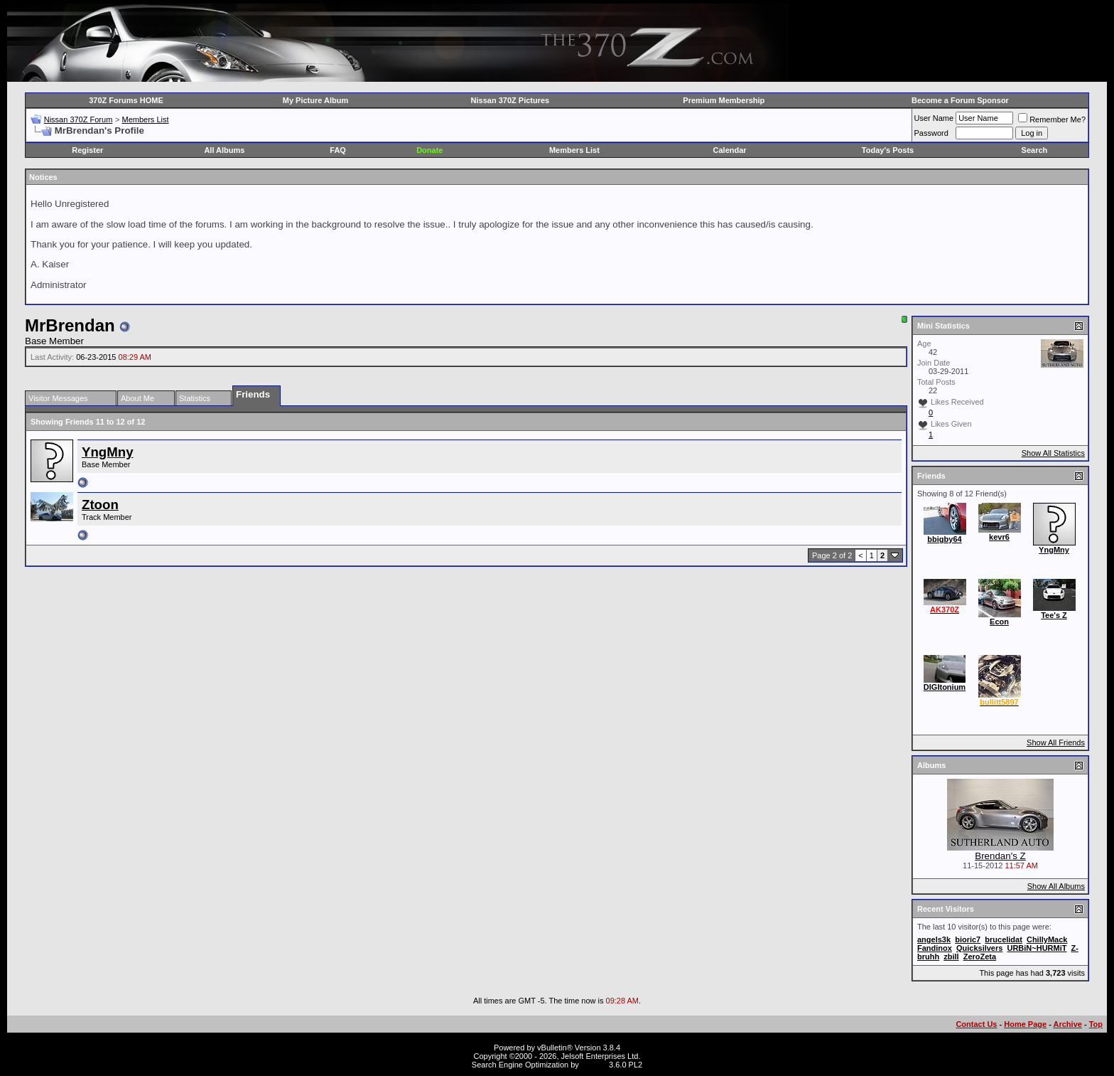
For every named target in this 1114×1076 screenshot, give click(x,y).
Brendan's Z (1000, 856)
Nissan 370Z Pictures (510, 100)
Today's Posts (888, 150)
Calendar (730, 150)
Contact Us (976, 1024)
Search (1035, 150)
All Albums (224, 150)
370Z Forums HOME (126, 100)
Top (1096, 1024)
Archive (1068, 1024)
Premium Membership (723, 100)
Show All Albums (1056, 886)
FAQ (338, 150)
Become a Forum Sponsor (960, 100)
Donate (429, 150)
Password (931, 133)
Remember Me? (1052, 119)
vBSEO (594, 1064)
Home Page (1025, 1024)
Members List (144, 119)
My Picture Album (316, 100)
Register (87, 150)
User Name (934, 118)
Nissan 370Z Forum (78, 119)
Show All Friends (1056, 742)
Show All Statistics (1053, 453)
